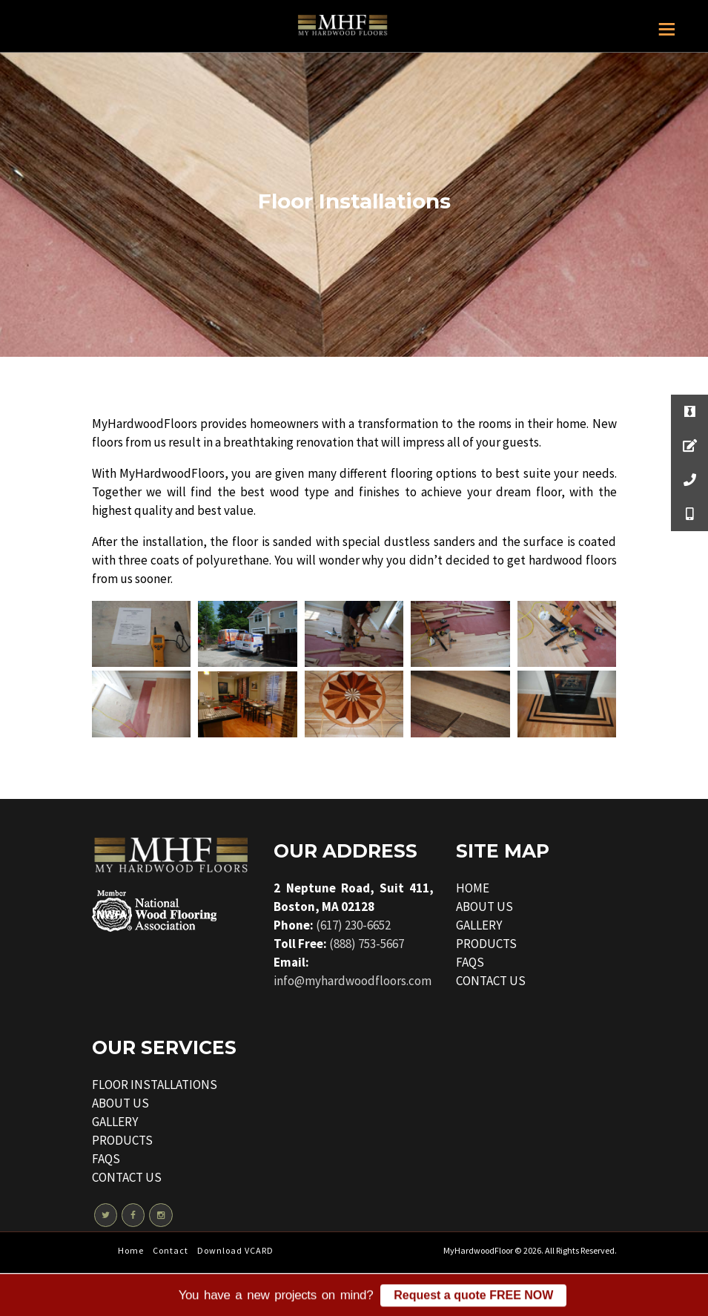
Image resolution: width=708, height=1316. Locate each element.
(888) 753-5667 (366, 943)
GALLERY (479, 925)
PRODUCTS (486, 943)
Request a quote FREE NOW (473, 1298)
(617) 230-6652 (353, 925)
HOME (472, 888)
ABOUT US (484, 906)
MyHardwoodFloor (478, 1250)
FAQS (470, 962)
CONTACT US (491, 981)
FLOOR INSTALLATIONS (154, 1084)
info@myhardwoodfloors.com (352, 981)
